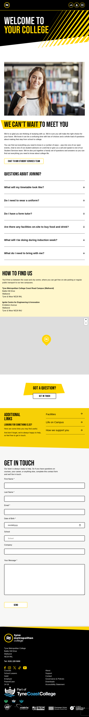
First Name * (9, 479)
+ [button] (86, 320)
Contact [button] (48, 676)
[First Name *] (44, 485)
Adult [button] (6, 676)
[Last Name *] (44, 499)
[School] (44, 538)
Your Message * (10, 560)
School (7, 532)
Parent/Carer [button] (9, 682)
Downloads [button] (50, 682)
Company (8, 545)
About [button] (47, 671)
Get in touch (44, 396)
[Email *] (44, 512)
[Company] (44, 551)
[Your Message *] (44, 579)
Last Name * (9, 492)
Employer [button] (8, 679)
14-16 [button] (6, 684)
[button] (8, 707)
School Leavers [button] (10, 673)
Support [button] (48, 673)
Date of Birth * (10, 518)
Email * (7, 505)
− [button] (86, 323)
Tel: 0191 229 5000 (12, 661)
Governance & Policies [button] (54, 679)
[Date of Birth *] (44, 525)
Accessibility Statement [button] (55, 684)
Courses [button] (7, 671)
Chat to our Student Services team (24, 161)
